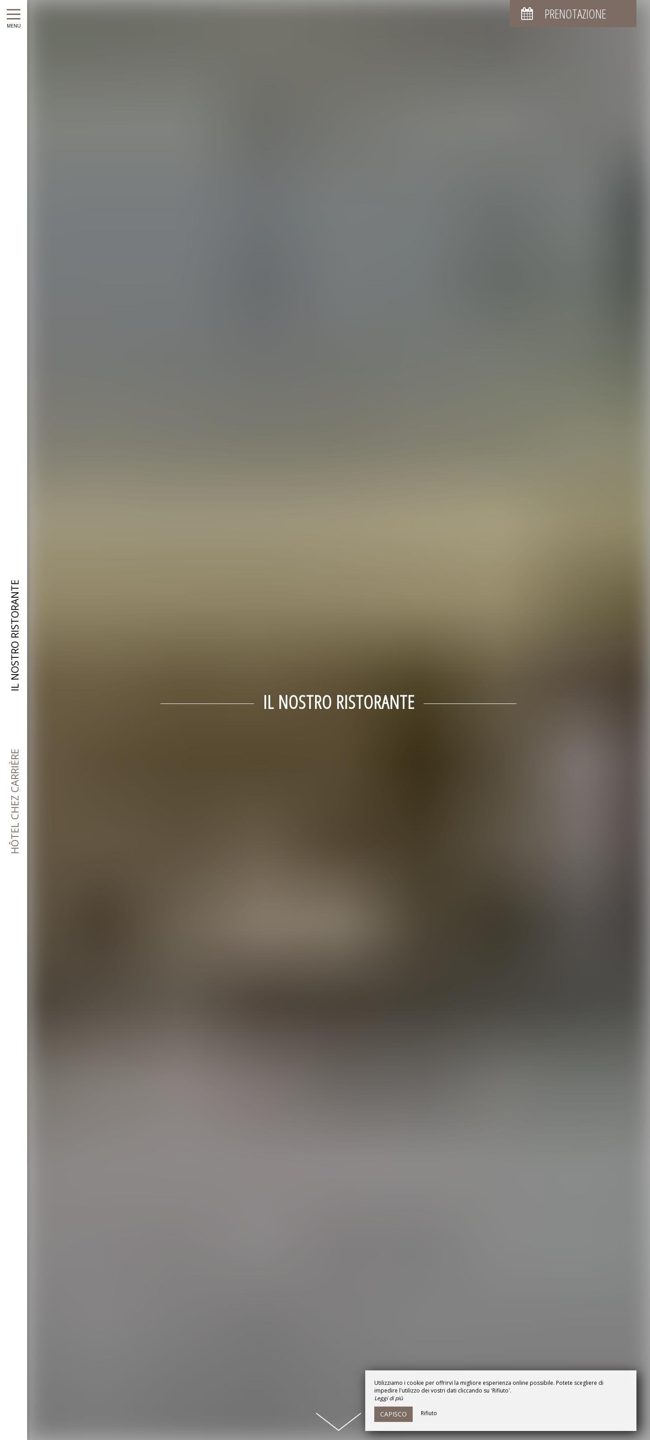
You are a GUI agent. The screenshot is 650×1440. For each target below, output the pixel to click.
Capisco (393, 1414)
